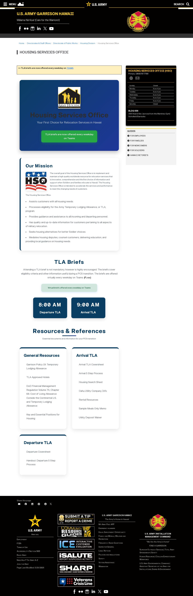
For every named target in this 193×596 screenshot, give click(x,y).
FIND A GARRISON (157, 546)
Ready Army (21, 555)
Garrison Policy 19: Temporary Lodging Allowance (42, 366)
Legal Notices (104, 551)
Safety (101, 558)
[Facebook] (25, 504)
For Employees (138, 136)
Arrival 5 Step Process (91, 373)
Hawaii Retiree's (139, 155)
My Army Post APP (106, 524)
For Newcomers (138, 145)
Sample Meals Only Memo (92, 408)
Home (21, 43)
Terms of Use (22, 547)
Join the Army (23, 564)
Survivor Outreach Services (151, 549)
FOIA (19, 543)
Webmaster (103, 566)
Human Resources (147, 556)
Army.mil (35, 534)
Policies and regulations (109, 554)
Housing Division (87, 43)
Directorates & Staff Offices (39, 43)
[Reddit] (45, 504)
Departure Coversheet (38, 451)
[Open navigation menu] (9, 4)
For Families (137, 141)
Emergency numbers (107, 528)
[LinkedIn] (32, 504)
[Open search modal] (182, 4)
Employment (22, 539)
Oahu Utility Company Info (93, 391)
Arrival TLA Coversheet (91, 364)
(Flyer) (87, 277)
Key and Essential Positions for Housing (43, 416)
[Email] (19, 504)
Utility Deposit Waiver (90, 417)
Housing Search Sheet (91, 382)
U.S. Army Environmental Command (154, 563)
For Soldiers (137, 150)
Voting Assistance (106, 562)
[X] (51, 504)
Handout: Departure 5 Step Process (40, 462)
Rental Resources (88, 399)
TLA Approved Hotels (38, 377)
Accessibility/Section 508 (28, 551)
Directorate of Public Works (65, 43)
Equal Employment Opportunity (112, 532)
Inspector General (106, 547)
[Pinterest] (39, 504)
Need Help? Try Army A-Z (27, 560)
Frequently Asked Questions (111, 543)
